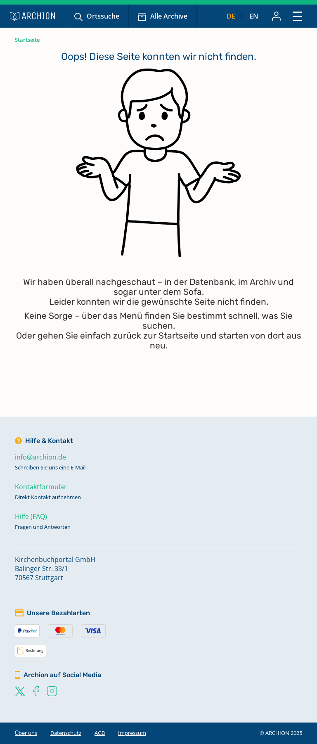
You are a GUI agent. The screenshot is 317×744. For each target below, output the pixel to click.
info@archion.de (40, 457)
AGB (100, 733)
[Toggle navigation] (297, 15)
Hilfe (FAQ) (31, 516)
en (253, 16)
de (231, 16)
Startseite (27, 39)
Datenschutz (65, 733)
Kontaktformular (41, 486)
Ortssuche (103, 16)
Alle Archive (168, 16)
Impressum (132, 733)
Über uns (26, 733)
